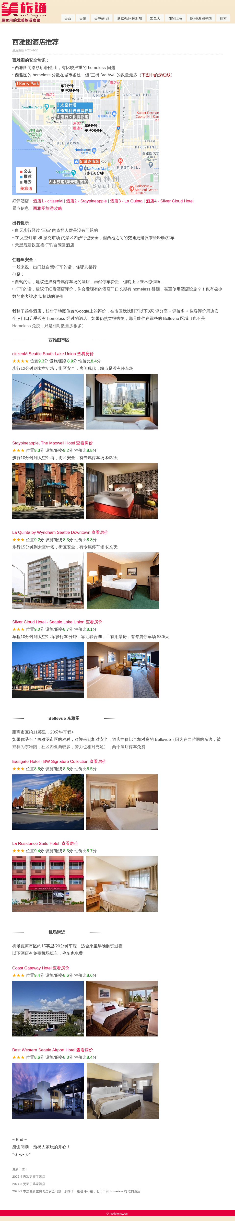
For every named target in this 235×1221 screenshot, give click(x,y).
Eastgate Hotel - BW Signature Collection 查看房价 (59, 761)
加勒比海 (175, 18)
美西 (67, 18)
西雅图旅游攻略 (47, 208)
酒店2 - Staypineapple (86, 201)
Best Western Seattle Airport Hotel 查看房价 (52, 1050)
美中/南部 (101, 18)
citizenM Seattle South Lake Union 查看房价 (53, 353)
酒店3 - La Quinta (126, 201)
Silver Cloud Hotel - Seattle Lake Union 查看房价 (57, 622)
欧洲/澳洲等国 (201, 18)
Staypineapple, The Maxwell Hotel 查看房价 (52, 443)
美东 (82, 18)
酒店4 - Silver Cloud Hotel (170, 201)
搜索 (223, 18)
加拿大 (155, 18)
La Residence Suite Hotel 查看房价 (45, 843)
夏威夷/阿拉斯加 (129, 18)
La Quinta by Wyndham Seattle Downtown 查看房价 (60, 532)
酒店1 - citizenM (48, 201)
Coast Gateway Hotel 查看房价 (40, 968)
